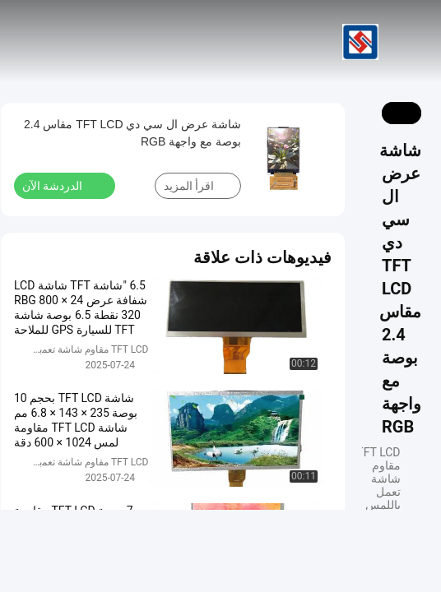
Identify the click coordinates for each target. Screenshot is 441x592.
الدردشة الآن (62, 185)
